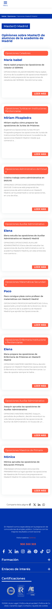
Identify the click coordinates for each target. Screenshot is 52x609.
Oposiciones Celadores (18, 53)
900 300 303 (28, 544)
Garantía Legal (16, 606)
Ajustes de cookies (40, 606)
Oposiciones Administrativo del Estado (26, 170)
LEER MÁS (40, 93)
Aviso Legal (13, 603)
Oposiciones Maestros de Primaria (24, 450)
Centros (32, 538)
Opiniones (11, 16)
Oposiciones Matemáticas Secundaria (25, 283)
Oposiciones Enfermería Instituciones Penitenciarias (25, 341)
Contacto (27, 606)
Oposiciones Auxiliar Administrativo (24, 224)
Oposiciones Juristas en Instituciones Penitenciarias (25, 109)
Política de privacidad (28, 603)
